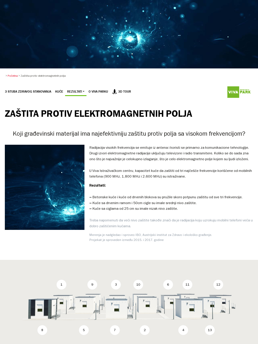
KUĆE (59, 92)
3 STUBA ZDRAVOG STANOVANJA (28, 92)
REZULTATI (74, 92)
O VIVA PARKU (98, 92)
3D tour (121, 92)
